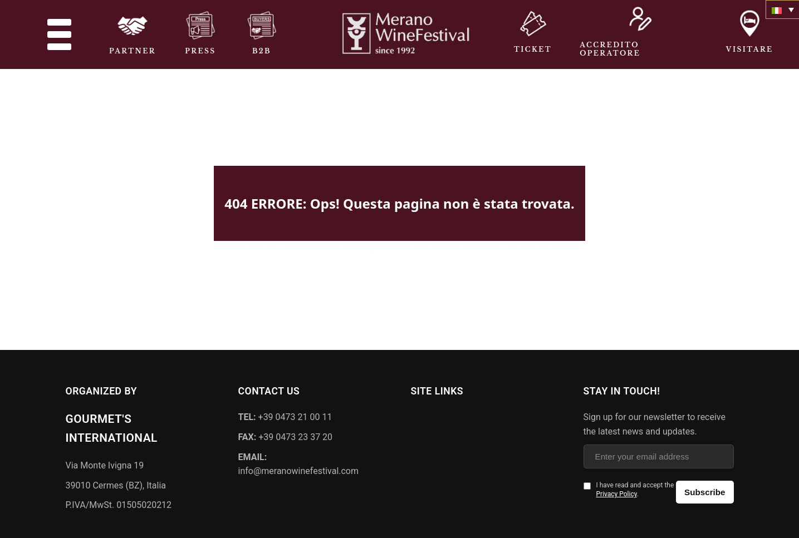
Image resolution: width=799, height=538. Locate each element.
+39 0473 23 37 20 (285, 435)
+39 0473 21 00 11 (285, 415)
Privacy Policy (616, 492)
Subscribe (704, 490)
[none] (782, 9)
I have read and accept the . (635, 488)
